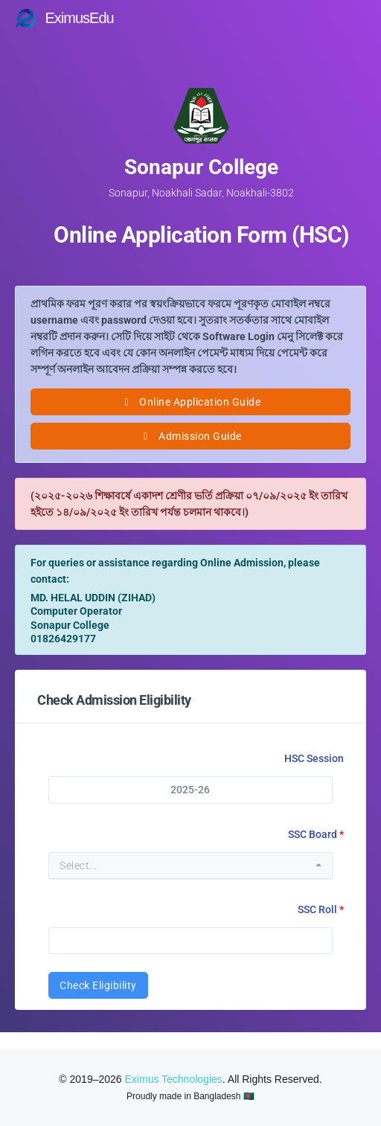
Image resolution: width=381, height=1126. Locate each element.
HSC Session (314, 758)
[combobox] (190, 865)
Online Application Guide (190, 402)
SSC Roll (317, 909)
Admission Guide (190, 436)
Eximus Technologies (173, 1079)
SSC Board (312, 834)
